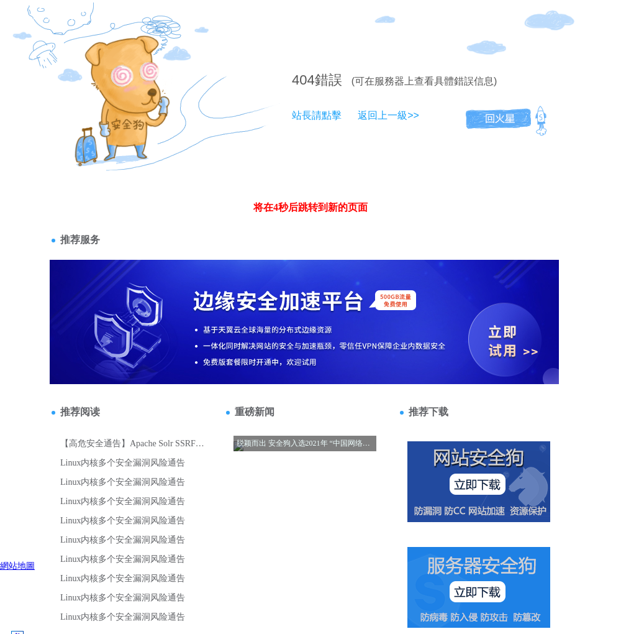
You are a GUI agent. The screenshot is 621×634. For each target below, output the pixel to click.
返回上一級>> (388, 115)
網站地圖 (17, 566)
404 (303, 80)
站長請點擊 (317, 115)
